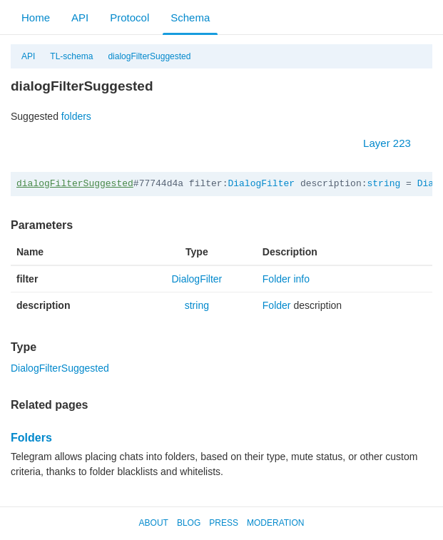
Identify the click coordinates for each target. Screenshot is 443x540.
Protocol (129, 17)
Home (35, 17)
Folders (31, 438)
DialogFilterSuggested (60, 368)
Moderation (275, 523)
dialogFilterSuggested (149, 56)
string (384, 183)
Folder (277, 305)
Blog (188, 523)
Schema (190, 17)
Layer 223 (394, 143)
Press (223, 523)
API (79, 17)
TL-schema (71, 56)
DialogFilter (261, 183)
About (153, 523)
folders (76, 116)
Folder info (286, 279)
